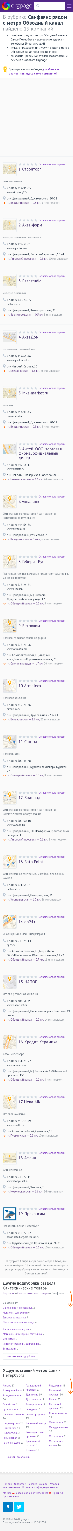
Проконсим (31, 1214)
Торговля (8, 1293)
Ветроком (29, 626)
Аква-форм (30, 225)
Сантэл (27, 742)
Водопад (29, 798)
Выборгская (10, 1433)
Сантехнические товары (33, 1293)
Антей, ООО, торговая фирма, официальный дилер (40, 453)
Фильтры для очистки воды (18, 1322)
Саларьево (22, 1493)
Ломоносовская (58, 1413)
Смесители (9, 1339)
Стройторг (29, 169)
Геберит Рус (31, 561)
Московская (56, 1436)
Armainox (29, 686)
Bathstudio (29, 281)
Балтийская (9, 1404)
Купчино (31, 1450)
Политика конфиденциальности (40, 1487)
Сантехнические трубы (16, 1329)
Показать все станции (18, 1457)
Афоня (27, 1158)
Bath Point (30, 862)
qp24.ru (28, 922)
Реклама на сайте (37, 1484)
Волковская (10, 1428)
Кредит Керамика (37, 1042)
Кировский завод (36, 1423)
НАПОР (27, 982)
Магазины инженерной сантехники (22, 1334)
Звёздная (31, 1409)
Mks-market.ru (33, 393)
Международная (59, 1427)
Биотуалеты (9, 1348)
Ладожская (55, 1385)
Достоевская (33, 1399)
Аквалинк (28, 501)
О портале (20, 1484)
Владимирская (11, 1423)
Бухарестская (10, 1409)
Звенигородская (35, 1414)
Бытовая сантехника (14, 1317)
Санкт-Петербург (38, 1493)
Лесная (53, 1399)
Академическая (12, 1395)
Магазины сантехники (15, 1312)
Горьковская (10, 1437)
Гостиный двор (11, 1442)
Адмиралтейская (12, 1390)
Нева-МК (29, 1102)
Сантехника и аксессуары (17, 1307)
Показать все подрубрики (20, 1356)
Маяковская (56, 1422)
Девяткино (32, 1394)
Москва (7, 1493)
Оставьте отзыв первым (52, 164)
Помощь (7, 1484)
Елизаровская (34, 1404)
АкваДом (28, 337)
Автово (7, 1385)
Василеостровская (13, 1414)
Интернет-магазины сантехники (21, 1343)
